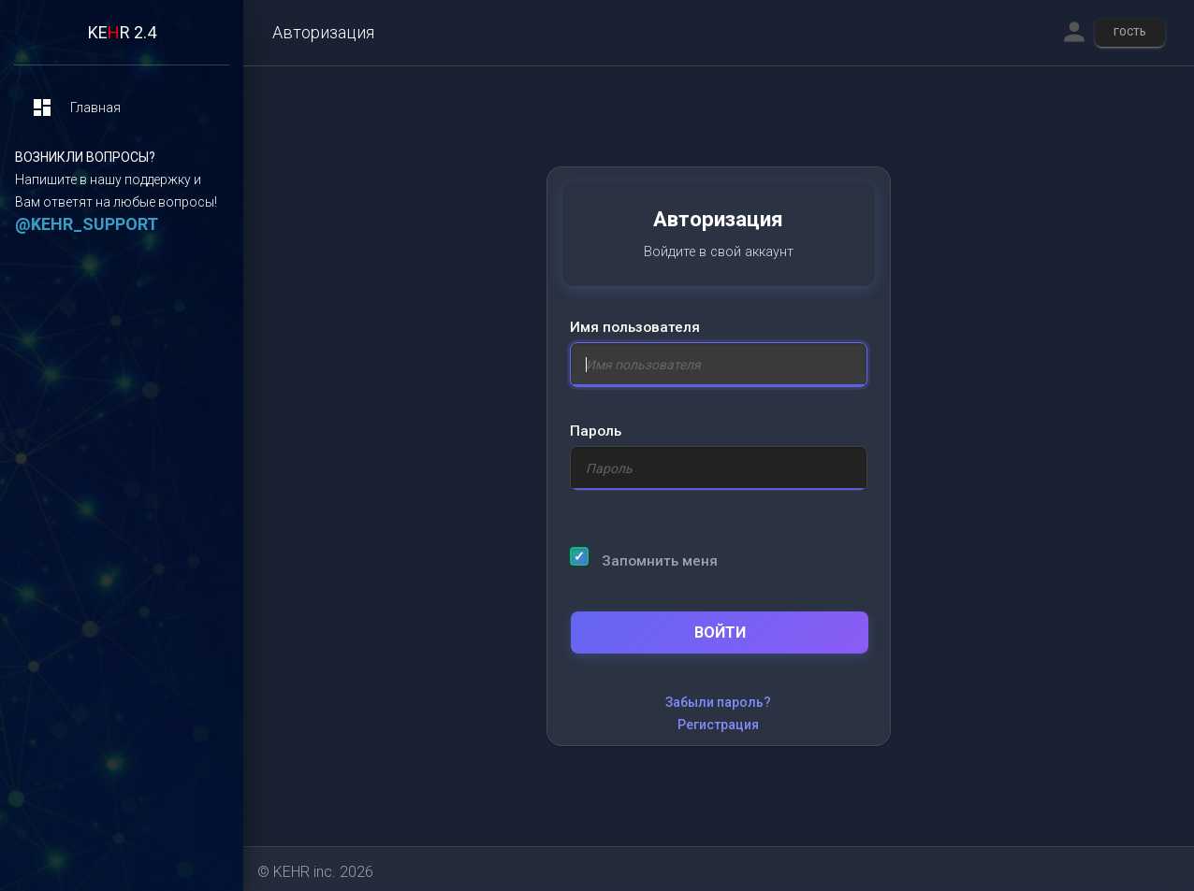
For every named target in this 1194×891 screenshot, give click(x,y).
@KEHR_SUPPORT (86, 224)
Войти (719, 632)
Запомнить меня (644, 558)
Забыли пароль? (718, 702)
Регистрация (718, 724)
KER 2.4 (122, 32)
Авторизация (323, 32)
